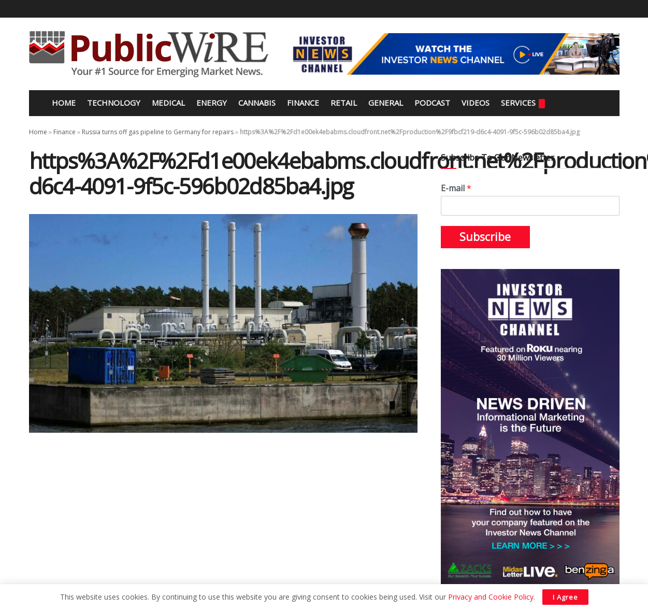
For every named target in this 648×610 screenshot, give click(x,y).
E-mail (456, 188)
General (385, 102)
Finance (303, 102)
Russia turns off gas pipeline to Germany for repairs (158, 131)
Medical (168, 102)
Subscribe (485, 237)
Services (523, 102)
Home (63, 102)
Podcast (432, 102)
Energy (211, 102)
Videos (475, 102)
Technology (113, 102)
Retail (343, 102)
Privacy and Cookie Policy (491, 597)
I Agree (565, 597)
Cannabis (257, 102)
